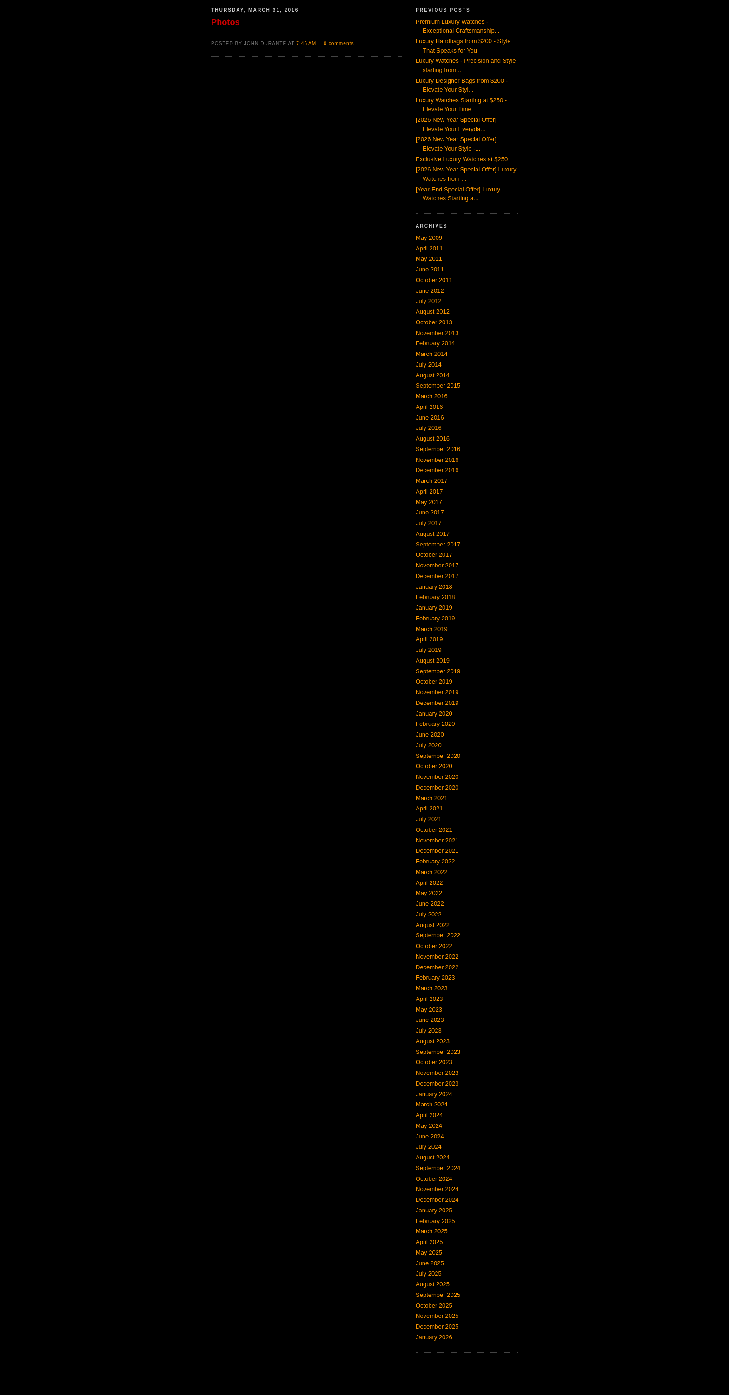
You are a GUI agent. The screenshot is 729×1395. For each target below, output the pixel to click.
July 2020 (429, 745)
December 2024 (437, 1199)
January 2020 (434, 713)
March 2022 (432, 872)
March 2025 (432, 1231)
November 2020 (437, 776)
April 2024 (429, 1115)
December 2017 (437, 575)
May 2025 (429, 1252)
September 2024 (438, 1168)
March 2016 (432, 396)
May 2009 (429, 237)
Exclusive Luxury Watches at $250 (462, 159)
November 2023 (437, 1072)
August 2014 (433, 375)
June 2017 (430, 512)
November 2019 (437, 692)
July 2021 (429, 819)
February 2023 (435, 977)
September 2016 (438, 449)
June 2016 (430, 417)
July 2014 (429, 364)
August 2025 (433, 1284)
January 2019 (434, 607)
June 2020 (430, 734)
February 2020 (435, 723)
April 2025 (429, 1241)
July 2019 (429, 649)
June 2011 (430, 269)
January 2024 (434, 1094)
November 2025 (437, 1315)
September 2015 (438, 385)
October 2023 (434, 1062)
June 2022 (430, 903)
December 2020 (437, 787)
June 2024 (430, 1136)
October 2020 (434, 766)
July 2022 (429, 914)
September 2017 (438, 544)
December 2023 (437, 1083)
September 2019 (438, 671)
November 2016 (437, 459)
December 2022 (437, 967)
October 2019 (434, 681)
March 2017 (432, 480)
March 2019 (432, 628)
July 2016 (429, 427)
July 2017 (429, 523)
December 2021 (437, 850)
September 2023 (438, 1051)
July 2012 (429, 300)
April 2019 (429, 639)
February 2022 (435, 861)
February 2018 (435, 596)
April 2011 (429, 248)
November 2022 (437, 956)
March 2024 (432, 1104)
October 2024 (434, 1178)
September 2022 (438, 935)
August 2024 (433, 1157)
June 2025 (430, 1263)
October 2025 (434, 1305)
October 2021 (434, 829)
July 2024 (429, 1146)
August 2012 (433, 311)
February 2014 (435, 343)
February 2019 (435, 618)
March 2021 (432, 798)
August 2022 (433, 924)
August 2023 (433, 1041)
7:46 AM (307, 43)
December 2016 (437, 470)
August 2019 (433, 660)
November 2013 (437, 332)
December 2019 (437, 702)
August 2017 (433, 533)
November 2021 (437, 840)
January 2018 (434, 586)
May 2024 (429, 1125)
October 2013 (434, 322)
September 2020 (438, 755)
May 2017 (429, 502)
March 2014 (432, 353)
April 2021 (429, 808)
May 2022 (429, 892)
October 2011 (434, 279)
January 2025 (434, 1210)
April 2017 (429, 491)
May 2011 (429, 258)
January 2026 (434, 1337)
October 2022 (434, 945)
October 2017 (434, 554)
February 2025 (435, 1220)
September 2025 (438, 1294)
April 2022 (429, 882)
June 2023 (430, 1019)
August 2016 (433, 438)
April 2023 (429, 998)
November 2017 (437, 565)
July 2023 (429, 1030)
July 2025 (429, 1273)
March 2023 (432, 988)
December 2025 (437, 1326)
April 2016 (429, 406)
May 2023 (429, 1009)
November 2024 (437, 1188)
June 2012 (430, 290)
